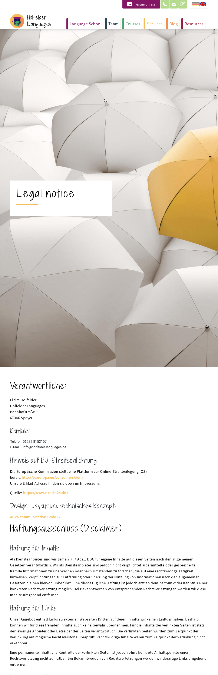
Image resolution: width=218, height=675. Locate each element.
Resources (194, 23)
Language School (86, 23)
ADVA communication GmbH (34, 516)
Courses (133, 23)
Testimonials (144, 4)
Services (154, 23)
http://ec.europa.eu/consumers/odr (51, 477)
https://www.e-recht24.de (44, 492)
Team (113, 23)
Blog (173, 23)
